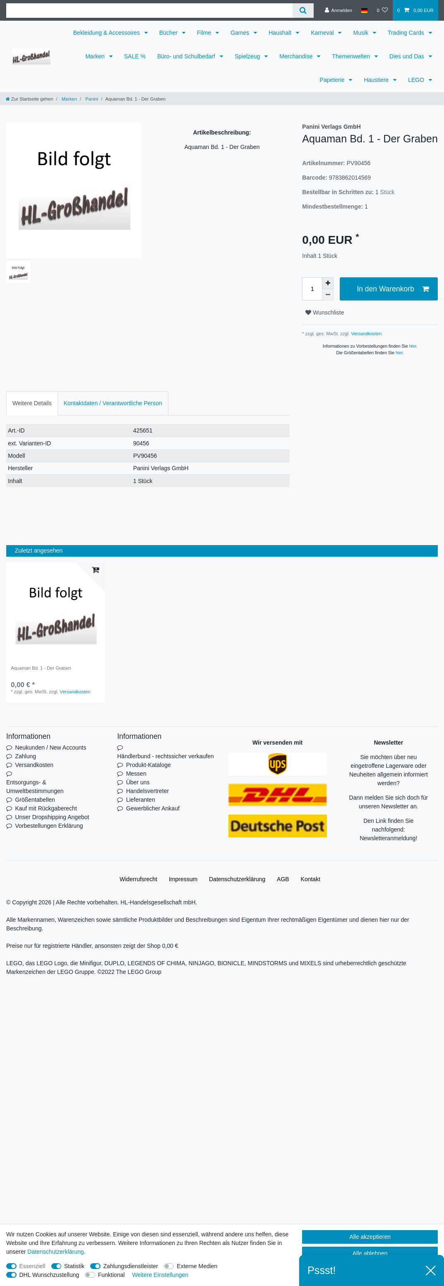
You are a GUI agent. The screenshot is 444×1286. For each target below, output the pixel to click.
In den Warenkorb (393, 289)
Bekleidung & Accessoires (107, 32)
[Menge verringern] (328, 294)
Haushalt (281, 32)
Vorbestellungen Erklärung (49, 825)
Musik (361, 32)
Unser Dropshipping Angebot (52, 817)
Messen (136, 773)
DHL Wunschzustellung (49, 1275)
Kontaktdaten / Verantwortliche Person (113, 403)
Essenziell (32, 1266)
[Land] (364, 10)
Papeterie (333, 80)
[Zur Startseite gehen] (29, 98)
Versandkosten (366, 333)
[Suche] (303, 10)
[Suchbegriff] (149, 10)
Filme (205, 32)
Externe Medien (197, 1266)
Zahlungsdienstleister (130, 1266)
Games (240, 32)
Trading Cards (407, 32)
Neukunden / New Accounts (50, 747)
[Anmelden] (338, 10)
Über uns (138, 782)
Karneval (323, 32)
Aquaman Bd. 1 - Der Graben (41, 668)
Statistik (74, 1266)
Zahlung (25, 756)
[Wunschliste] (382, 10)
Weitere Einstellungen (160, 1275)
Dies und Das (407, 56)
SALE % (135, 56)
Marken (95, 56)
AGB (283, 879)
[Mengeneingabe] (312, 288)
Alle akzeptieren (370, 1236)
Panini (91, 98)
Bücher (169, 32)
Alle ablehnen (370, 1253)
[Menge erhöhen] (328, 283)
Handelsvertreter (147, 791)
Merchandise (296, 56)
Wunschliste (324, 312)
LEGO (417, 80)
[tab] (32, 403)
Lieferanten (140, 799)
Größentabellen (35, 799)
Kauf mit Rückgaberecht (46, 808)
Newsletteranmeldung (387, 838)
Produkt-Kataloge (148, 765)
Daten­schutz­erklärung (237, 879)
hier (412, 346)
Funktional (111, 1275)
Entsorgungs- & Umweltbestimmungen (35, 786)
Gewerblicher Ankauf (153, 808)
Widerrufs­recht (138, 879)
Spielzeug (248, 56)
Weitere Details (32, 403)
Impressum (183, 879)
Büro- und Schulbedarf (187, 56)
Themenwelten (352, 56)
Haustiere (377, 80)
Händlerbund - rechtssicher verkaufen (165, 756)
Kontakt (310, 879)
